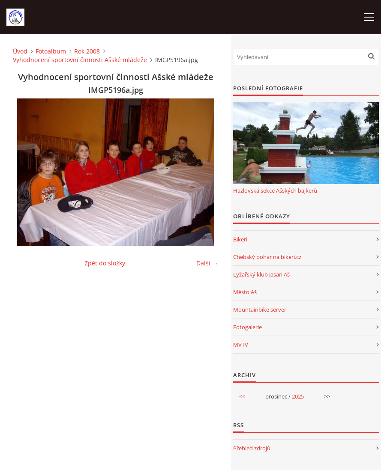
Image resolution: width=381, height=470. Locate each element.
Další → (207, 263)
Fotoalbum (51, 51)
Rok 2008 (87, 51)
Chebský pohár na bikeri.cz (267, 257)
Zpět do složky (104, 263)
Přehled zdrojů (251, 448)
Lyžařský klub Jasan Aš (261, 274)
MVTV (240, 344)
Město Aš (245, 292)
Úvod (20, 51)
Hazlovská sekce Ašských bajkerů (275, 190)
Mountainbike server (259, 309)
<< (242, 396)
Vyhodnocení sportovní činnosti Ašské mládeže (80, 60)
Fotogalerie (247, 327)
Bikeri (240, 239)
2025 (298, 396)
